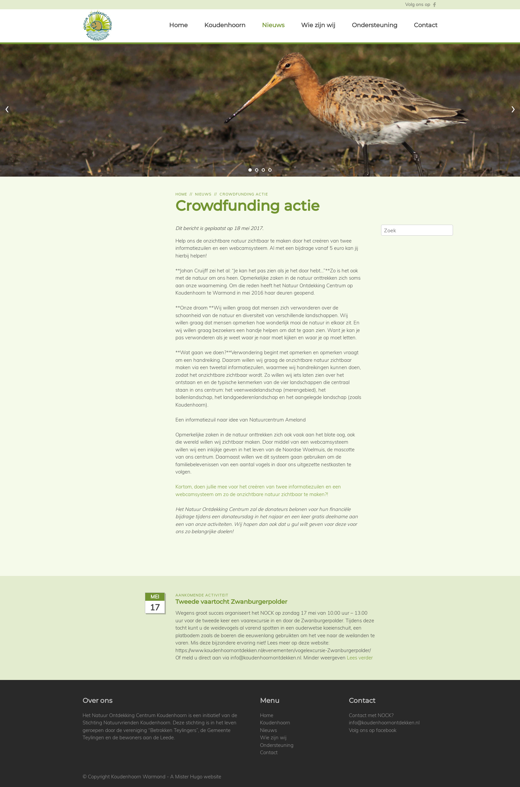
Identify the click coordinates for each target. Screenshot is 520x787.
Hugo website (205, 776)
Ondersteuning (374, 25)
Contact (425, 25)
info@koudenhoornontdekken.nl (384, 722)
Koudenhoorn (224, 25)
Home (178, 25)
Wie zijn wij (318, 25)
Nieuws (273, 25)
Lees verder (360, 657)
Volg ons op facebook (372, 730)
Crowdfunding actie (244, 194)
